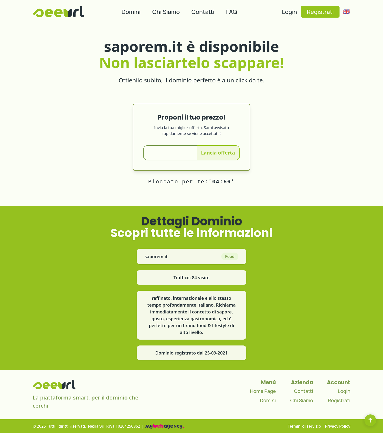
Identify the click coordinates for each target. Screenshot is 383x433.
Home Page (263, 391)
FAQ (231, 12)
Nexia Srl (96, 426)
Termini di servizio (304, 426)
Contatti (203, 12)
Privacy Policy (337, 426)
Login (289, 12)
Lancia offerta (218, 152)
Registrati (320, 12)
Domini (131, 12)
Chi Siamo (166, 12)
